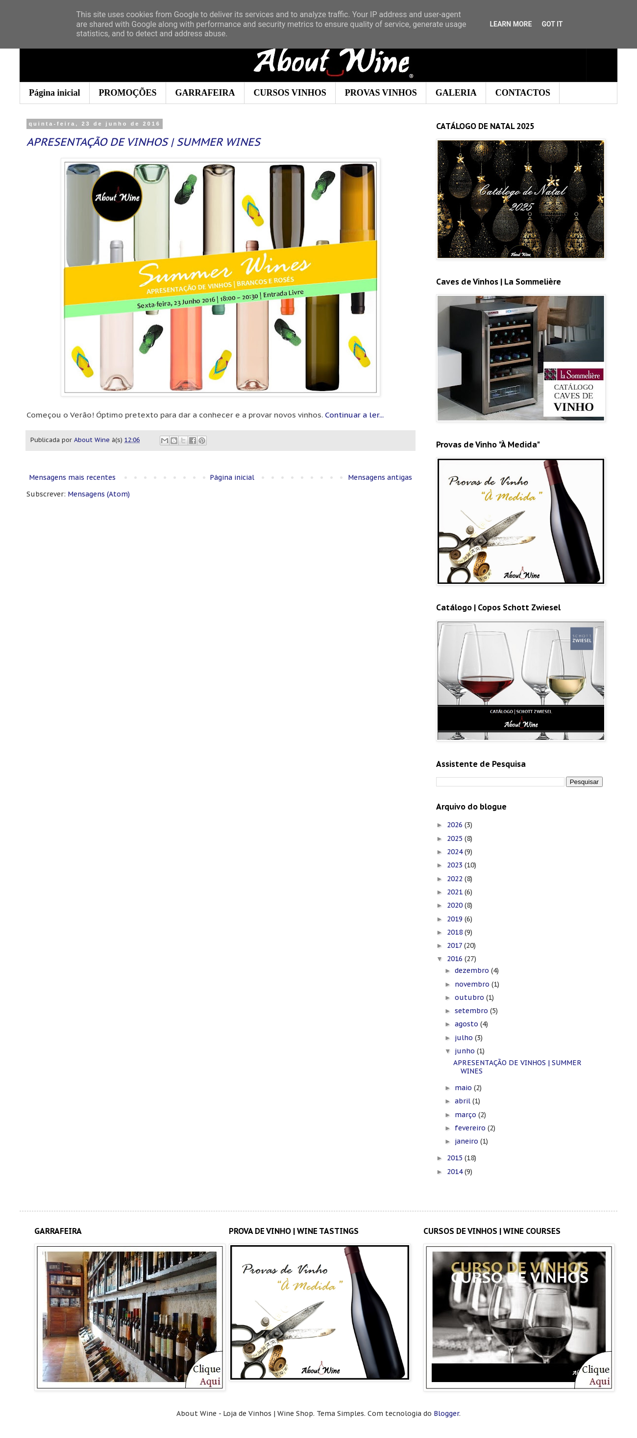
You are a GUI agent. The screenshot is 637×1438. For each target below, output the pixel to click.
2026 (456, 824)
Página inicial (54, 93)
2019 (456, 919)
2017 (455, 945)
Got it (552, 24)
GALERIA (456, 93)
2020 (456, 905)
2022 (456, 878)
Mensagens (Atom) (99, 494)
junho (466, 1050)
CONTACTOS (522, 93)
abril (463, 1101)
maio (464, 1087)
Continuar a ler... (354, 414)
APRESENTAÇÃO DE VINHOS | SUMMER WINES (143, 142)
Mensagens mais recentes (72, 477)
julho (465, 1037)
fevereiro (471, 1128)
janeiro (467, 1141)
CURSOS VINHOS (290, 93)
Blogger (446, 1413)
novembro (473, 984)
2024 (456, 851)
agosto (467, 1024)
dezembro (473, 970)
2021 (456, 892)
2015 (456, 1157)
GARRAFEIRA (205, 93)
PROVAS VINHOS (381, 93)
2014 (456, 1171)
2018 (456, 932)
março (466, 1114)
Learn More (511, 24)
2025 (456, 838)
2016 (456, 958)
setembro (472, 1010)
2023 (456, 865)
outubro (470, 997)
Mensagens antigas (380, 477)
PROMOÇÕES (128, 93)
